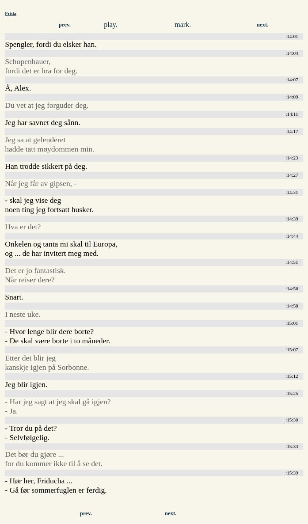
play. (111, 24)
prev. (65, 25)
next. (263, 25)
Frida (10, 13)
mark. (183, 24)
